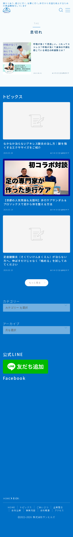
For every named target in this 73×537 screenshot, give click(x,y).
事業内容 (30, 510)
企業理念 (58, 507)
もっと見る (35, 282)
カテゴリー (11, 301)
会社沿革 (16, 510)
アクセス (59, 510)
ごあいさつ (42, 507)
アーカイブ (11, 323)
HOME (6, 498)
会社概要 (45, 510)
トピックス (26, 507)
